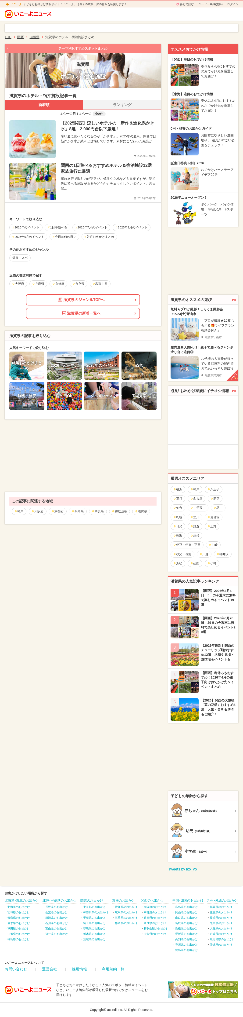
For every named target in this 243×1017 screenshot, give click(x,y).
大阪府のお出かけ (155, 907)
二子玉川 (197, 508)
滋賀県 (141, 511)
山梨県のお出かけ (56, 912)
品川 (217, 508)
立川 (194, 517)
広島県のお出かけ (186, 907)
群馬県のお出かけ (94, 928)
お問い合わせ (16, 969)
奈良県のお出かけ (155, 923)
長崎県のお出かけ (221, 917)
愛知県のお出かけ (126, 907)
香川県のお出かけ (186, 944)
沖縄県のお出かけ (221, 944)
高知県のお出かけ (186, 939)
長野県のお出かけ (56, 907)
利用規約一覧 (113, 969)
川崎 (213, 545)
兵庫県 (77, 511)
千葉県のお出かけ (94, 917)
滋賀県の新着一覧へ (81, 313)
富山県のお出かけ (56, 928)
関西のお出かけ (152, 900)
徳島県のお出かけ (186, 950)
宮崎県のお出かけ (221, 934)
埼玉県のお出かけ (94, 923)
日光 (177, 526)
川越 (203, 554)
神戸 (18, 511)
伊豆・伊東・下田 (186, 545)
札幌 (177, 517)
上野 (211, 526)
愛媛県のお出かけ (186, 934)
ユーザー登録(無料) (210, 4)
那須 (177, 498)
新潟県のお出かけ (56, 917)
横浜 (177, 489)
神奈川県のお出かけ (95, 912)
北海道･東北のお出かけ (22, 900)
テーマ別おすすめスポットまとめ (82, 48)
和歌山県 (119, 511)
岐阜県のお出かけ (126, 912)
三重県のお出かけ (126, 917)
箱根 (194, 535)
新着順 (44, 105)
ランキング (122, 105)
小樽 (211, 563)
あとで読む (187, 4)
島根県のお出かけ (186, 928)
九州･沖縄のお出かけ (222, 900)
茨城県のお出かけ (94, 939)
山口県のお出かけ (186, 917)
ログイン (232, 4)
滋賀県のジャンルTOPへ (81, 299)
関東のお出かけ (91, 900)
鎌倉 (194, 526)
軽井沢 (222, 554)
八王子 (213, 489)
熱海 (177, 535)
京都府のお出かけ (155, 912)
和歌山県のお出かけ (156, 928)
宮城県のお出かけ (18, 912)
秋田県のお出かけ (18, 928)
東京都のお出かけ (94, 907)
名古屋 (196, 498)
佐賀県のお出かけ (221, 912)
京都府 (57, 511)
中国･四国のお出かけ (188, 900)
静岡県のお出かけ (126, 923)
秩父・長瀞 (182, 554)
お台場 (213, 517)
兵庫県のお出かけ (155, 917)
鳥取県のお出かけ (186, 923)
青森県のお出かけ (18, 917)
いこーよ (16, 4)
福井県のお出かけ (56, 934)
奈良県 (98, 511)
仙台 (177, 508)
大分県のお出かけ (221, 928)
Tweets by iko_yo (182, 869)
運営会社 (49, 969)
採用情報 (79, 969)
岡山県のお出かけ (186, 912)
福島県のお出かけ (18, 939)
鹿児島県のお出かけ (222, 939)
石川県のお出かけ (56, 923)
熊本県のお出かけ (221, 923)
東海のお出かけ (123, 900)
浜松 (177, 563)
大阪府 (37, 511)
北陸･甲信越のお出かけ (60, 900)
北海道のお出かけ (18, 907)
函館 (194, 563)
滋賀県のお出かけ (155, 934)
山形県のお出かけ (18, 934)
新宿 (214, 498)
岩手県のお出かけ (18, 923)
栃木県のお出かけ (94, 934)
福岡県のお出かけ (221, 907)
